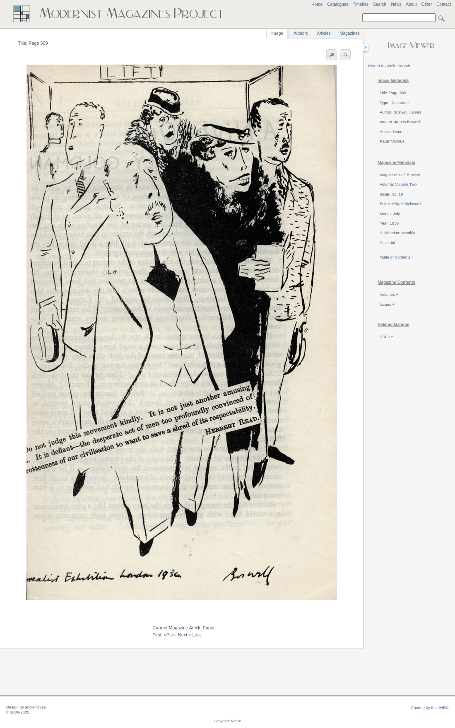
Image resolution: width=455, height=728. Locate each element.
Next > (184, 634)
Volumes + (389, 294)
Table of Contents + (397, 257)
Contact (443, 4)
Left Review (409, 174)
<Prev (170, 634)
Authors (301, 33)
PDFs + (386, 336)
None (397, 131)
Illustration (399, 102)
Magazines (349, 33)
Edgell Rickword (406, 203)
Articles (324, 33)
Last (197, 634)
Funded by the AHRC (430, 707)
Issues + (387, 304)
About (411, 4)
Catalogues (337, 4)
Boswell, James (407, 112)
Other (426, 4)
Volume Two (405, 184)
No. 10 (397, 194)
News (396, 4)
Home (317, 4)
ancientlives (35, 707)
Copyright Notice (227, 721)
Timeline (360, 4)
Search (379, 4)
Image (277, 33)
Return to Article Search (389, 65)
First (156, 634)
